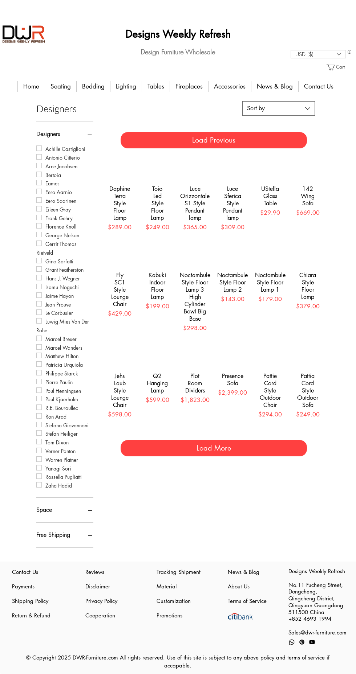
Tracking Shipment (178, 571)
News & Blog (243, 571)
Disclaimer (97, 586)
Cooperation (100, 615)
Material (167, 586)
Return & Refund (31, 615)
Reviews (94, 571)
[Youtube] (312, 642)
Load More (214, 448)
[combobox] (278, 108)
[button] (318, 54)
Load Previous (213, 140)
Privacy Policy (101, 600)
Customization (174, 600)
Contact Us (25, 571)
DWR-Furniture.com (95, 657)
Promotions (169, 615)
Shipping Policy (30, 600)
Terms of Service (247, 600)
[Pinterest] (302, 642)
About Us (239, 586)
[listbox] (318, 54)
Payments (23, 586)
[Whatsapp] (291, 642)
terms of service (306, 657)
